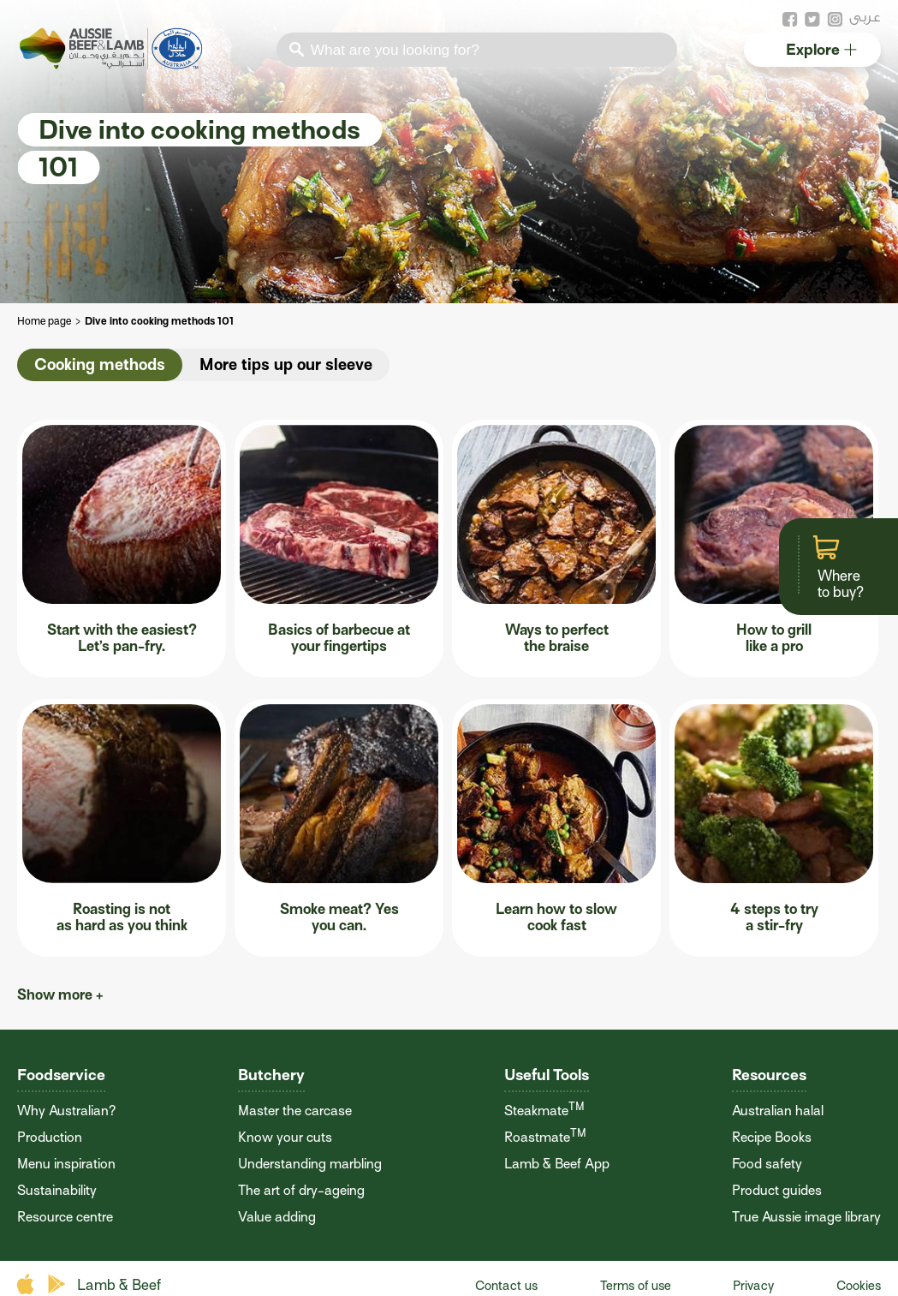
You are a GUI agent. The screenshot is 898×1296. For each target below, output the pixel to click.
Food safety (767, 1164)
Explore (821, 49)
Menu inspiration (66, 1164)
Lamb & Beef (119, 1285)
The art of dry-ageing (301, 1190)
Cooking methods (99, 364)
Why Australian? (66, 1111)
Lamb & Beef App (557, 1164)
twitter (812, 19)
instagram (834, 19)
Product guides (777, 1190)
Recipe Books (772, 1137)
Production (49, 1137)
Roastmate (545, 1137)
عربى (865, 17)
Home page (44, 321)
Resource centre (65, 1217)
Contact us (506, 1286)
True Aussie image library (806, 1217)
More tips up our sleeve (285, 364)
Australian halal (778, 1111)
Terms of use (635, 1286)
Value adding (277, 1217)
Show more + (60, 995)
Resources (769, 1075)
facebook (790, 19)
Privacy (753, 1286)
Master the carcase (295, 1111)
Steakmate (544, 1111)
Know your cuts (285, 1137)
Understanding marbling (310, 1164)
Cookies (858, 1286)
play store (57, 1284)
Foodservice (61, 1075)
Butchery (271, 1075)
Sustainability (57, 1190)
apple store (28, 1284)
